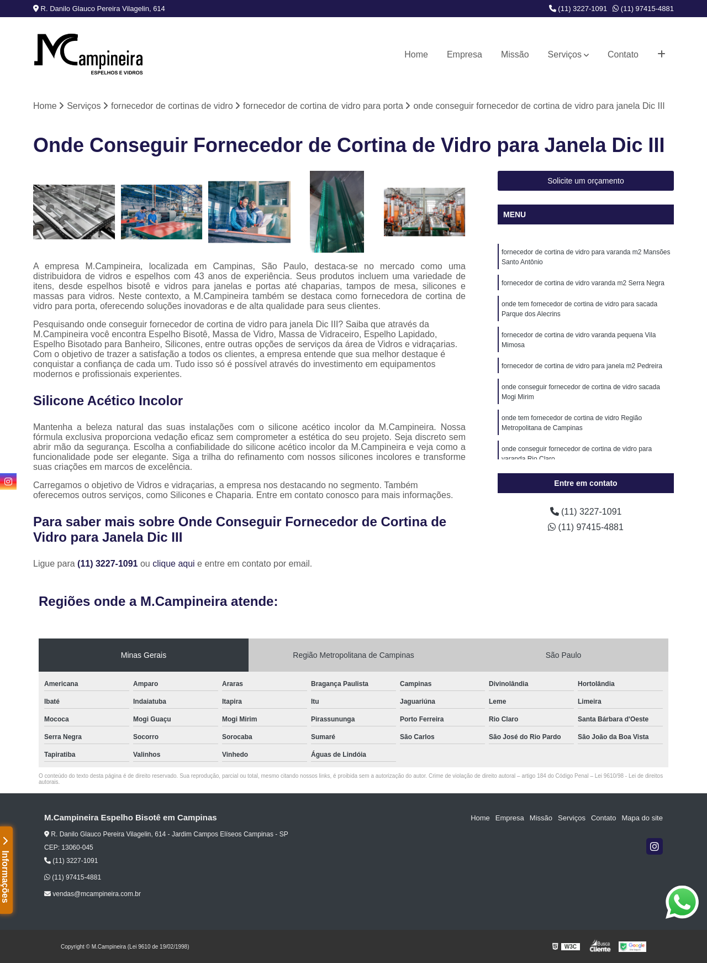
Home (416, 54)
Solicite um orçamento (585, 180)
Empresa (464, 54)
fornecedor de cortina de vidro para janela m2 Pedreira (582, 366)
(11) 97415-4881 (643, 8)
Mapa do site (641, 818)
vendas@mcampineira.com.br (92, 894)
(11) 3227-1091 (578, 8)
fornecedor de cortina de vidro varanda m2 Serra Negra (583, 283)
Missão (515, 54)
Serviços (565, 54)
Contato (623, 54)
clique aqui (173, 563)
